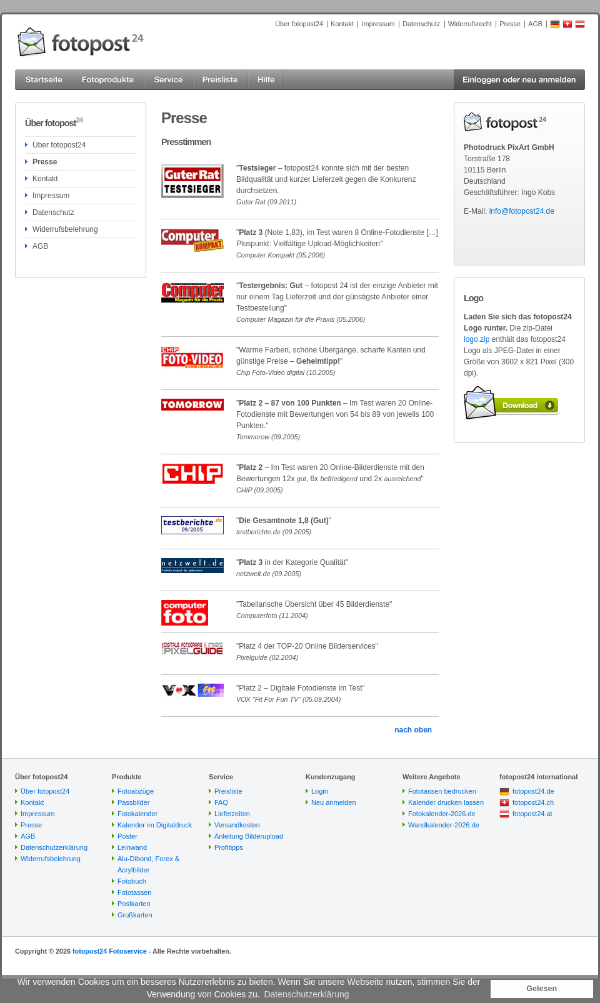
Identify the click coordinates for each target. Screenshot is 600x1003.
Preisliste (228, 791)
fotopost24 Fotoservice (109, 951)
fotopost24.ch (533, 802)
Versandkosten (237, 825)
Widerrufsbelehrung (65, 229)
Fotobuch (132, 881)
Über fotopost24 (299, 23)
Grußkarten (135, 915)
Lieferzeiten (232, 813)
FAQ (221, 802)
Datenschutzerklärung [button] (306, 994)
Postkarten (134, 903)
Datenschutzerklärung (54, 847)
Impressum (377, 23)
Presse (510, 23)
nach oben (413, 730)
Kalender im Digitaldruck (155, 825)
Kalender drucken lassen (446, 802)
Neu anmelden (333, 802)
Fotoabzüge (136, 791)
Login (319, 791)
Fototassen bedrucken (442, 791)
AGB (535, 23)
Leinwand (132, 847)
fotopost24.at (532, 813)
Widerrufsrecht (470, 23)
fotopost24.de (533, 791)
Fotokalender (138, 813)
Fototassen (134, 892)
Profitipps (228, 847)
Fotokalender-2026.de (442, 813)
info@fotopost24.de (521, 211)
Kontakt (342, 23)
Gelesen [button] (541, 988)
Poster (128, 836)
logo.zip (476, 339)
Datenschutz (421, 23)
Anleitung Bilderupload (248, 836)
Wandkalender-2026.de (443, 825)
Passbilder (133, 802)
